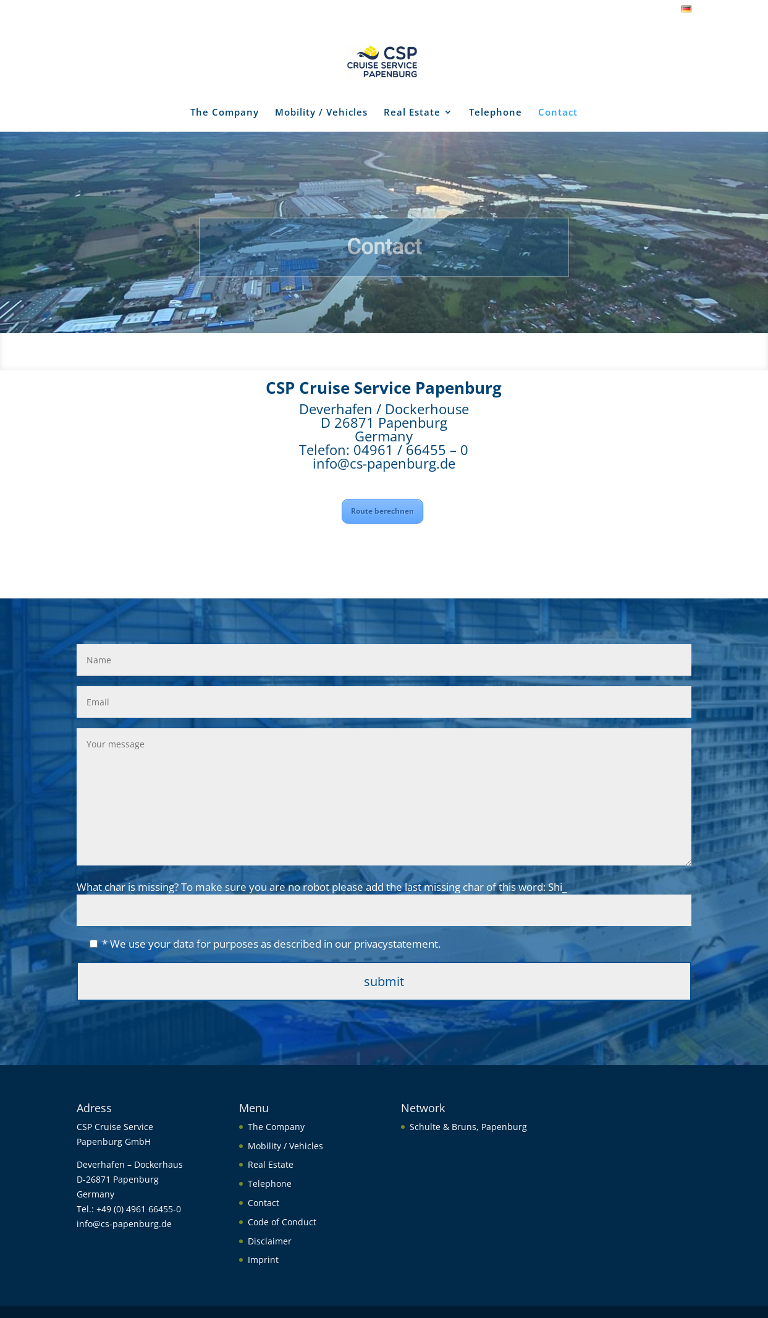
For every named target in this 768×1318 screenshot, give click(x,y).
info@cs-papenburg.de (384, 463)
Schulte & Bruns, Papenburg (468, 1127)
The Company (224, 113)
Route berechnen (382, 511)
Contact (558, 113)
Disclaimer (270, 1241)
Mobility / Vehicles (321, 113)
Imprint (263, 1259)
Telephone (495, 113)
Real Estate (412, 113)
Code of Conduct (282, 1222)
